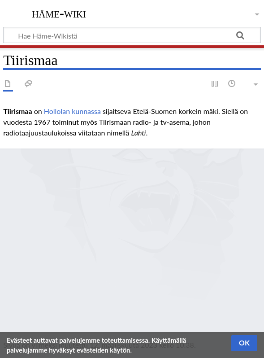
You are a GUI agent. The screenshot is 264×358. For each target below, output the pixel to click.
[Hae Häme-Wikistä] (132, 35)
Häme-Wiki (59, 13)
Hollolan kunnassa (72, 111)
